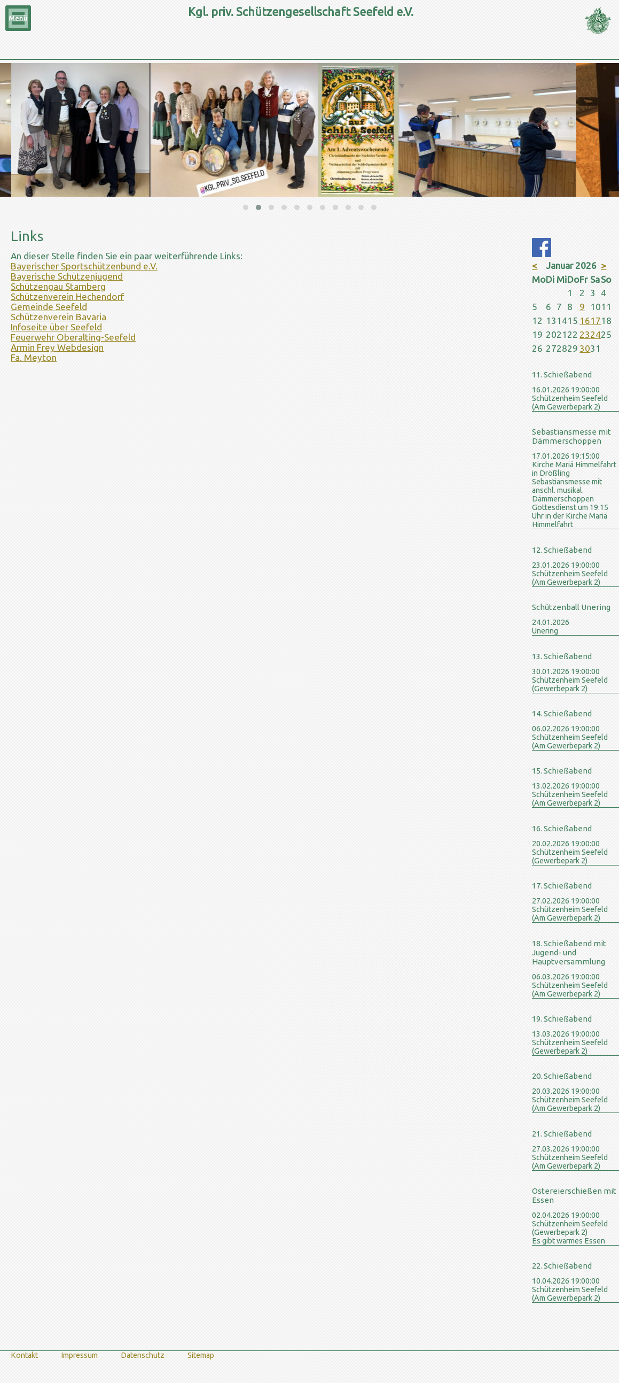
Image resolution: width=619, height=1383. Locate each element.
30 (584, 348)
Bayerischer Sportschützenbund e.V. (84, 266)
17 (595, 320)
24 (595, 334)
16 (584, 320)
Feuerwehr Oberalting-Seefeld (73, 337)
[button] (245, 207)
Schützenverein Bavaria (58, 317)
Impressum (79, 1355)
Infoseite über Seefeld (56, 327)
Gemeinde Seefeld (49, 307)
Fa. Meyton (34, 357)
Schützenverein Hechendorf (67, 296)
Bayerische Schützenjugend (67, 276)
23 (584, 334)
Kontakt (24, 1355)
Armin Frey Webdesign (57, 347)
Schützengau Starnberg (58, 286)
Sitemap (200, 1355)
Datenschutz (142, 1355)
